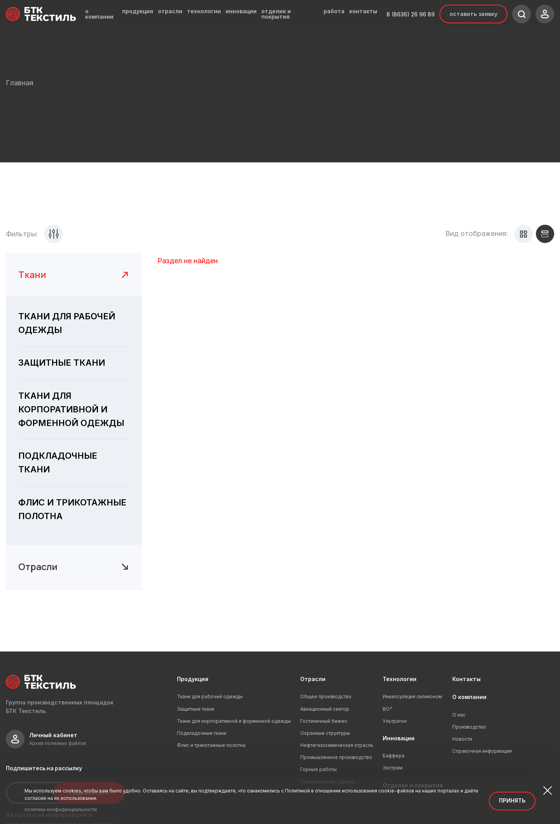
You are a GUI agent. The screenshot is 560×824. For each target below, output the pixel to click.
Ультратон (395, 721)
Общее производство (326, 696)
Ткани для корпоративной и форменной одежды (234, 721)
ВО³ (387, 709)
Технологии (399, 679)
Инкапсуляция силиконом (412, 696)
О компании (469, 697)
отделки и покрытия (276, 14)
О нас (459, 715)
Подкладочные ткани (201, 733)
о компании (99, 14)
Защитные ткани (195, 709)
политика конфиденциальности (60, 809)
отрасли (170, 11)
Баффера (393, 756)
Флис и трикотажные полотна (211, 745)
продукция (137, 11)
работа (334, 11)
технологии (204, 11)
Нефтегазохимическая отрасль (336, 745)
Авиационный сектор (324, 709)
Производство (469, 727)
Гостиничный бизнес (324, 721)
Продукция (192, 679)
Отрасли (313, 679)
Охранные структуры (325, 733)
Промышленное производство (336, 757)
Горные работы (318, 769)
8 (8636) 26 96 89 (411, 14)
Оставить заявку (473, 14)
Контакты (466, 679)
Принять (512, 800)
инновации (241, 11)
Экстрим (392, 768)
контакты (363, 11)
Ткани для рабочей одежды (210, 696)
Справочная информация (482, 751)
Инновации (399, 738)
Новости (462, 739)
